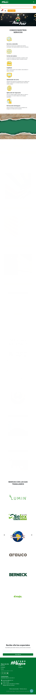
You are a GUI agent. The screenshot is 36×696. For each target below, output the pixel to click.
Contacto (20, 667)
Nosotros (3, 665)
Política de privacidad (14, 688)
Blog (19, 665)
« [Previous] (4, 535)
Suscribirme (18, 654)
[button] (2, 19)
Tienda (2, 669)
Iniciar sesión (11, 10)
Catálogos (3, 667)
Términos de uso (23, 688)
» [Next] (31, 535)
